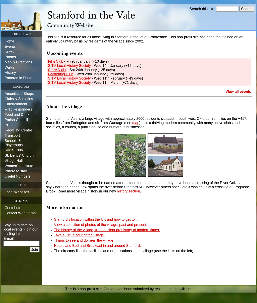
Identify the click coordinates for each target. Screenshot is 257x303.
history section (128, 191)
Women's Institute (19, 166)
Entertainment (16, 104)
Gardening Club (60, 74)
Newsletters (14, 52)
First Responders (18, 109)
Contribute (13, 208)
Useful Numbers (18, 176)
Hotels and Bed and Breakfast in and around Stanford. (97, 246)
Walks (9, 67)
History (10, 73)
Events (10, 46)
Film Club (55, 61)
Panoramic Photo (18, 78)
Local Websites (17, 192)
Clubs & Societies (19, 99)
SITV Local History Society (69, 66)
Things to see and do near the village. (84, 240)
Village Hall (14, 161)
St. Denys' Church (19, 155)
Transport (12, 135)
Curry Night (57, 70)
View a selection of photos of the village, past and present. (100, 225)
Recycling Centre (18, 130)
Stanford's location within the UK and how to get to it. (96, 219)
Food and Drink (17, 115)
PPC (8, 125)
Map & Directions (18, 62)
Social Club (14, 150)
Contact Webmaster (21, 213)
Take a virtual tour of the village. (79, 235)
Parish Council (16, 120)
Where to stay (16, 171)
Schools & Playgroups (14, 143)
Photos (10, 57)
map (135, 123)
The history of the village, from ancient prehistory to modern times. (107, 230)
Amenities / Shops (19, 94)
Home (9, 41)
